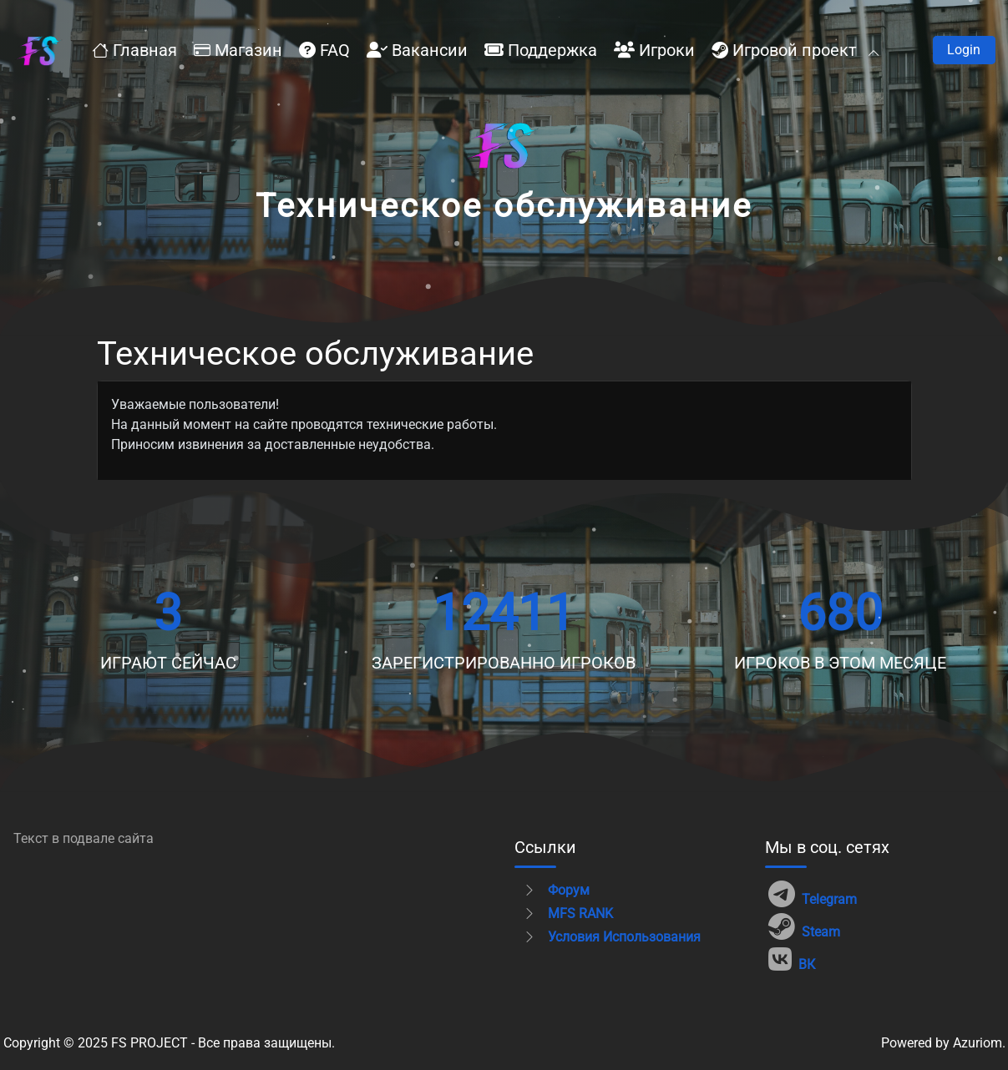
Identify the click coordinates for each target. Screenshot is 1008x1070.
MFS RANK (568, 913)
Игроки (654, 50)
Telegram (812, 895)
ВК (791, 959)
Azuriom (977, 1043)
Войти (964, 50)
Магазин (238, 50)
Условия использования (612, 937)
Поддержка (540, 50)
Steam (804, 927)
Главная (134, 50)
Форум (556, 890)
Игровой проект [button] (795, 50)
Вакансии (417, 50)
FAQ (324, 50)
